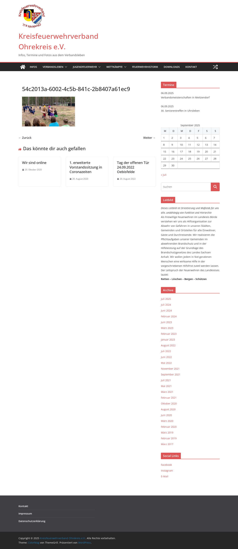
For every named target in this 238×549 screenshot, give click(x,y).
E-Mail (164, 476)
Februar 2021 (169, 397)
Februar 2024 (169, 316)
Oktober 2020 (169, 403)
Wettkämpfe (114, 66)
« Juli (164, 174)
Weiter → (149, 138)
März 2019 (167, 432)
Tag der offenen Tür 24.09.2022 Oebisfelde (133, 167)
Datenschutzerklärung (32, 521)
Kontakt (191, 66)
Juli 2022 (166, 351)
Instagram (167, 470)
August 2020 (168, 409)
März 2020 (167, 421)
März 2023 (167, 328)
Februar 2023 (169, 333)
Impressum (25, 513)
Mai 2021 (166, 386)
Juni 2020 (166, 415)
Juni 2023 (166, 322)
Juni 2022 (166, 357)
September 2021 (170, 374)
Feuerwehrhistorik (145, 66)
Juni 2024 (166, 310)
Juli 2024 (166, 304)
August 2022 (168, 345)
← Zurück (25, 138)
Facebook (166, 464)
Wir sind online (34, 162)
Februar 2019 (169, 438)
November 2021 (170, 368)
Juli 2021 (166, 380)
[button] (65, 66)
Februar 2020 (169, 426)
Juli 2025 (166, 299)
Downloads (172, 66)
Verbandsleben (53, 66)
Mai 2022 (166, 362)
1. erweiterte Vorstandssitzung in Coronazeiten (86, 167)
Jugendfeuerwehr (85, 66)
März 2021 (167, 392)
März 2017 (167, 444)
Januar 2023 (168, 339)
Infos (33, 66)
